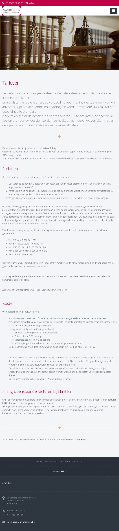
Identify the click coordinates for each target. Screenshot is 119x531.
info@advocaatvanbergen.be (21, 521)
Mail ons (31, 3)
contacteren (79, 439)
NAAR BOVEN (59, 471)
